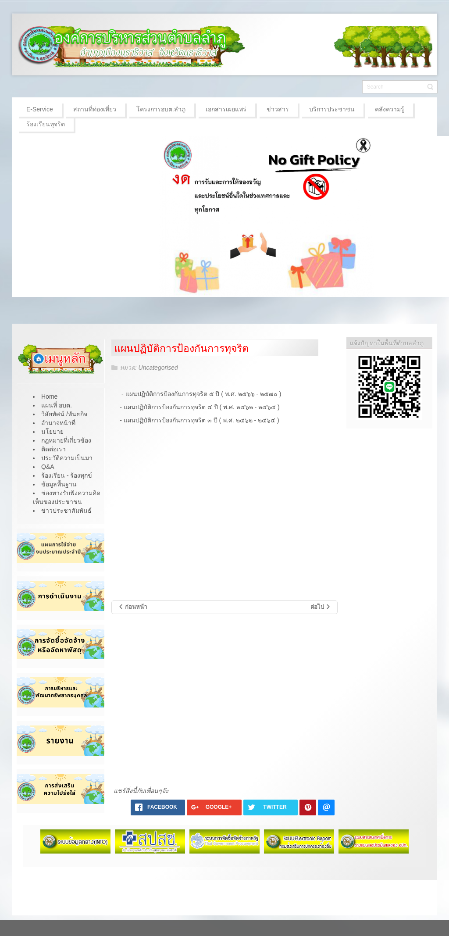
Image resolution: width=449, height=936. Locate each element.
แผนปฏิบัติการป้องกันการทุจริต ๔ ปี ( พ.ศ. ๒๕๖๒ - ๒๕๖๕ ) (202, 407)
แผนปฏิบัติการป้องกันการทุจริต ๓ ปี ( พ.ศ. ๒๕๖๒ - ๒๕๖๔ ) (201, 420)
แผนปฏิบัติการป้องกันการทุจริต (181, 348)
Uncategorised (158, 367)
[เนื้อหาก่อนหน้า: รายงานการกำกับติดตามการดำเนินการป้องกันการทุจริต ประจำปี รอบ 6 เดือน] (132, 607)
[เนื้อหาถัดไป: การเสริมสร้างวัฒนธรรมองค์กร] (321, 607)
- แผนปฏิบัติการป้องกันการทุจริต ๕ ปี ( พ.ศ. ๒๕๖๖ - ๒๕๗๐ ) (202, 393)
